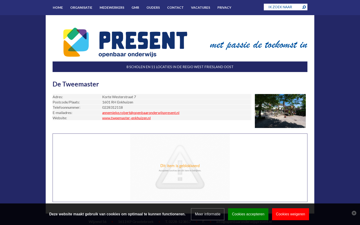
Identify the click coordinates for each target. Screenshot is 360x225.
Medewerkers (112, 7)
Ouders (153, 7)
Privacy (224, 7)
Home (58, 7)
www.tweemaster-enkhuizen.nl (126, 118)
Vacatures (200, 7)
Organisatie (81, 7)
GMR (135, 7)
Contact (175, 7)
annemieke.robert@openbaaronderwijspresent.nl (140, 112)
